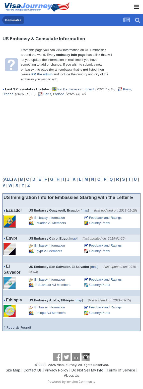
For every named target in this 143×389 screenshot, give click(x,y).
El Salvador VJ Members (52, 285)
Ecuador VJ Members (50, 223)
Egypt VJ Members (48, 251)
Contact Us (33, 370)
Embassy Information (49, 218)
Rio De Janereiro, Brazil (75, 89)
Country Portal (99, 223)
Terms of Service (121, 370)
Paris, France (53, 94)
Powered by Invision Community (71, 381)
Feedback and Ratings (105, 218)
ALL (8, 179)
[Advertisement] (61, 136)
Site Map (13, 370)
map (85, 210)
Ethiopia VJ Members (50, 313)
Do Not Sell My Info (87, 370)
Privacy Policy (56, 370)
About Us (71, 375)
